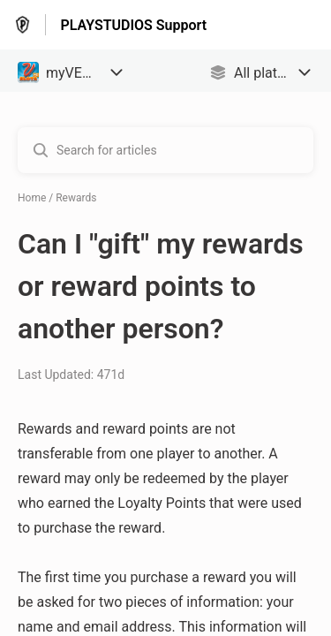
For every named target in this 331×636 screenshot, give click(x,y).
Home (32, 198)
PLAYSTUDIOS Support (133, 25)
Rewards (76, 198)
